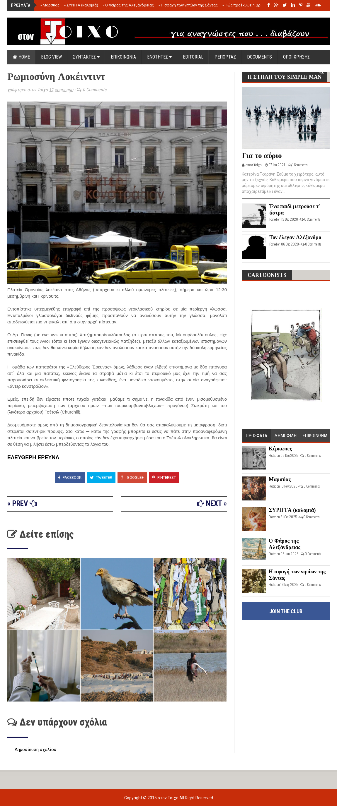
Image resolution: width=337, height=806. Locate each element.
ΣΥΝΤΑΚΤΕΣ (86, 57)
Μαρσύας (49, 5)
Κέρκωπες (280, 449)
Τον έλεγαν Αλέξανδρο (295, 237)
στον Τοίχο (168, 797)
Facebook (69, 477)
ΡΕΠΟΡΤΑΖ (225, 57)
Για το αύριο (262, 156)
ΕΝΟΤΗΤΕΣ (159, 57)
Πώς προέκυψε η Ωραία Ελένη (249, 5)
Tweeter (101, 477)
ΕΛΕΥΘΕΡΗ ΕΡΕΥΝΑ (33, 457)
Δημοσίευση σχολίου (35, 749)
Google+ (132, 477)
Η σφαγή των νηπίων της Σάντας (188, 5)
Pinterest (164, 477)
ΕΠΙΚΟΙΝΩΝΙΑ (123, 57)
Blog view (51, 57)
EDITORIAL (193, 57)
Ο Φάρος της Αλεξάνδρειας (128, 5)
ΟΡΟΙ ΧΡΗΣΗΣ (296, 57)
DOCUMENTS (259, 57)
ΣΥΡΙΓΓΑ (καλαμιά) (81, 5)
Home (21, 57)
